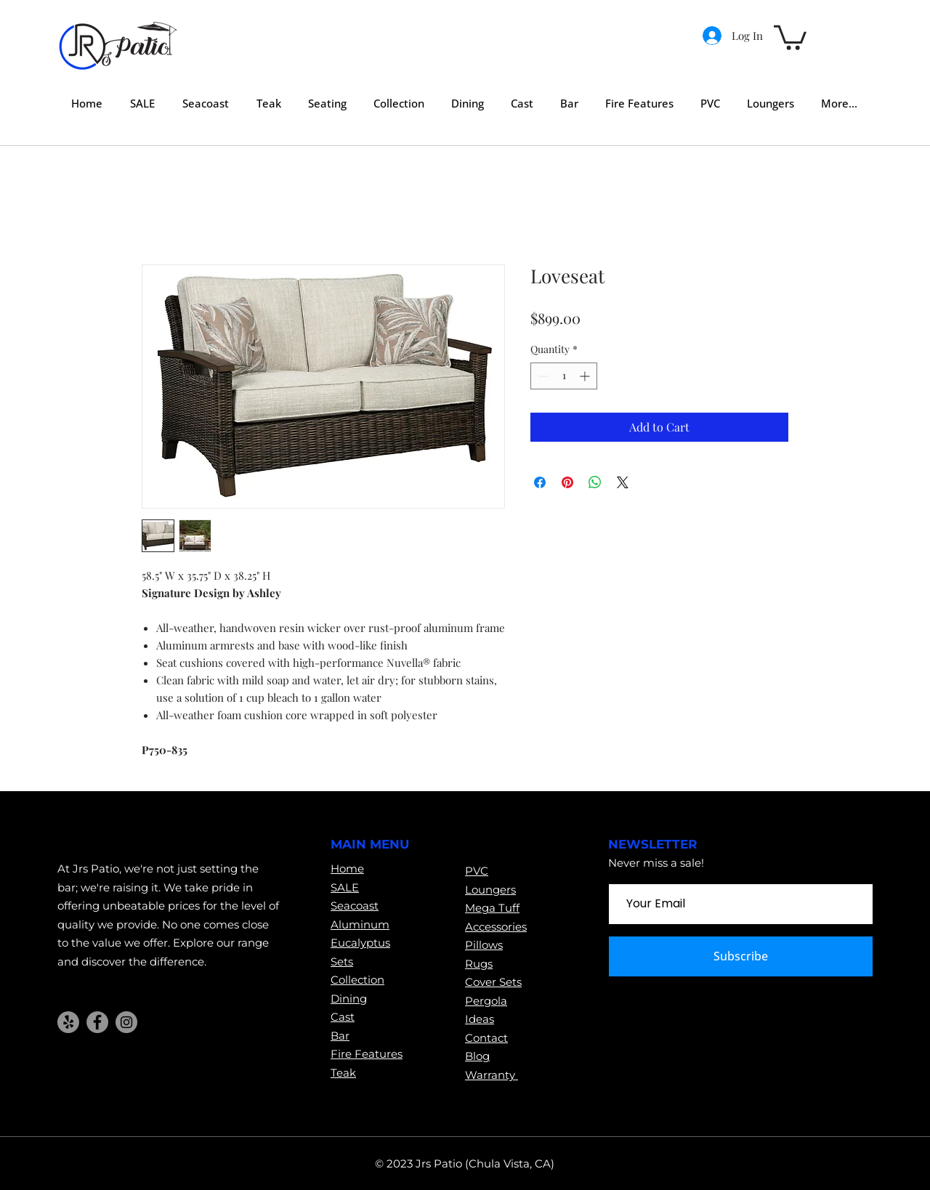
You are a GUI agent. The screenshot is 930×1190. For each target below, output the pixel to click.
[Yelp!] (68, 1022)
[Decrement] (542, 376)
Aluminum (360, 924)
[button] (790, 36)
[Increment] (586, 376)
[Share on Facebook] (540, 482)
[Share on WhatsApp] (595, 482)
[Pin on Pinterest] (567, 482)
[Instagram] (126, 1022)
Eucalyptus (360, 943)
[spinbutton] (564, 376)
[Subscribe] (741, 956)
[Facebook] (97, 1022)
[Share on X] (622, 482)
